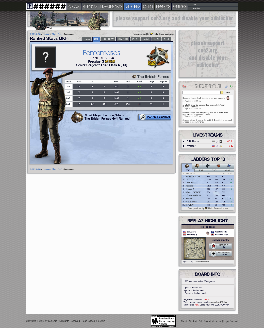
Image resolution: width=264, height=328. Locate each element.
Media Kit (217, 321)
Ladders (46, 34)
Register (196, 8)
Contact (193, 321)
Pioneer (189, 198)
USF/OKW (108, 39)
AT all (166, 39)
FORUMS (90, 6)
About (184, 321)
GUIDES (180, 6)
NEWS (74, 6)
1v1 (188, 170)
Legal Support (230, 321)
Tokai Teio (190, 182)
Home (87, 39)
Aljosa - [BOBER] (193, 192)
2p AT (135, 39)
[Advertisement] (174, 18)
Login (194, 4)
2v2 (201, 170)
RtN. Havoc (193, 141)
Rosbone (186, 98)
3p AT (146, 39)
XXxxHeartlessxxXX (201, 262)
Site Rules (204, 321)
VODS (148, 6)
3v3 (214, 170)
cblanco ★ (190, 189)
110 (187, 179)
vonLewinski (191, 202)
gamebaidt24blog (219, 302)
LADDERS (132, 6)
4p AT (156, 39)
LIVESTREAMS (111, 6)
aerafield (186, 105)
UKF (96, 39)
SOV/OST (123, 39)
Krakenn (189, 186)
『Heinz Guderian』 (194, 195)
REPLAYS (163, 6)
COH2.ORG (35, 34)
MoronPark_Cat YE (194, 176)
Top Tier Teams (208, 227)
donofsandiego (189, 112)
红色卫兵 (190, 205)
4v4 (227, 170)
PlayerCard (57, 34)
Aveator (191, 146)
